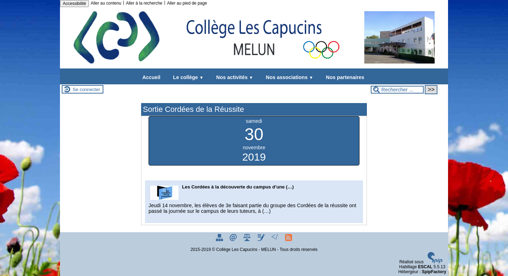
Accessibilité (74, 3)
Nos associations (288, 77)
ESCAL (425, 266)
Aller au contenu (106, 3)
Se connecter (86, 89)
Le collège (187, 77)
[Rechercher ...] (397, 90)
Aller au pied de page (187, 3)
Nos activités (233, 77)
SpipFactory (434, 271)
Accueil (151, 77)
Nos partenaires (343, 77)
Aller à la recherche (144, 3)
